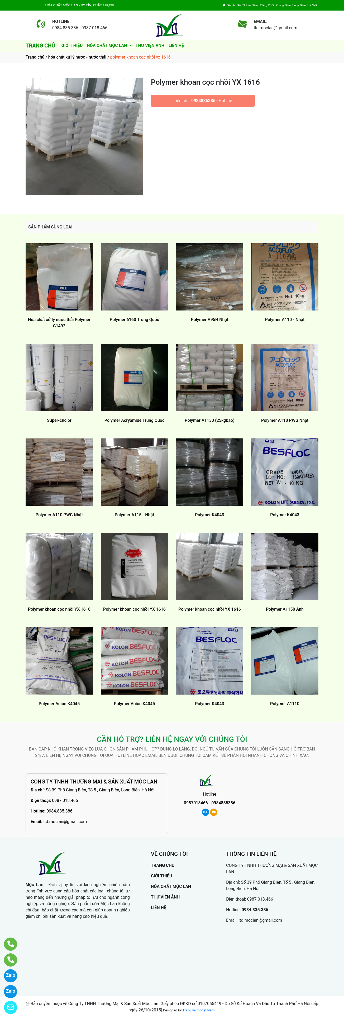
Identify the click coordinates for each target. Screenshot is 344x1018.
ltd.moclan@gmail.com (65, 821)
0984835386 (203, 100)
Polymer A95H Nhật (209, 319)
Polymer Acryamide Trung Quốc (134, 420)
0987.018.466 (65, 800)
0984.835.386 (59, 811)
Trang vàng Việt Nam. (199, 1010)
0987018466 (196, 802)
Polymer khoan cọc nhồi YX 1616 (59, 609)
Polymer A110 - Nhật (285, 319)
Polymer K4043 (209, 514)
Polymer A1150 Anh (285, 609)
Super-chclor (59, 420)
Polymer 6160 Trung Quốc (134, 319)
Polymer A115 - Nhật (134, 514)
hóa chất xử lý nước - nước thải (77, 57)
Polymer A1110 (284, 703)
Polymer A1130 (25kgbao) (209, 420)
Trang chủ (35, 57)
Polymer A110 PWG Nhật (284, 420)
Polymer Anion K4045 (59, 703)
